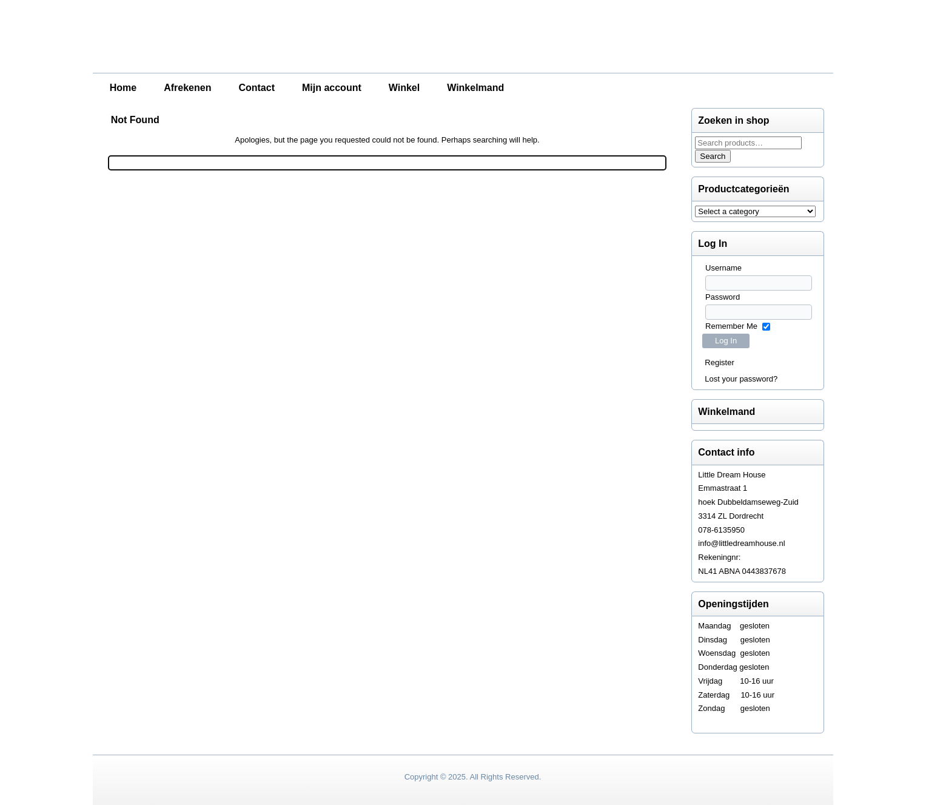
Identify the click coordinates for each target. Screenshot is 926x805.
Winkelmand (475, 88)
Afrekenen (187, 88)
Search (712, 156)
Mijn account (331, 88)
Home (123, 88)
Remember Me (731, 326)
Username (723, 267)
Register (719, 362)
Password (722, 296)
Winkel (404, 88)
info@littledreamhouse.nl (741, 543)
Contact (256, 88)
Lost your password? (741, 378)
